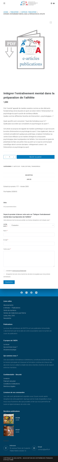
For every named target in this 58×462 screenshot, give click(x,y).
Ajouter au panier (36, 157)
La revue (6, 344)
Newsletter (7, 318)
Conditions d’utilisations (11, 384)
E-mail (5, 240)
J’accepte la (16, 270)
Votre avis (7, 249)
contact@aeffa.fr (44, 449)
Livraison (6, 378)
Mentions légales (9, 386)
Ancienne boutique (9, 350)
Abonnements (8, 305)
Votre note (5, 225)
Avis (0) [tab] (29, 179)
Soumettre (9, 282)
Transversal (35, 166)
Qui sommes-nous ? (10, 347)
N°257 (18, 430)
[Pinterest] (31, 293)
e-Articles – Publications (11, 308)
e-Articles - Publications (21, 166)
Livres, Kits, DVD (9, 316)
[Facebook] (22, 293)
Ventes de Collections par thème (14, 313)
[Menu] (4, 3)
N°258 (18, 418)
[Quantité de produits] (9, 157)
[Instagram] (26, 293)
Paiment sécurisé (9, 381)
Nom (5, 231)
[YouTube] (36, 293)
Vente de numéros (9, 310)
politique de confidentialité (19, 270)
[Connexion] (51, 3)
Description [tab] (29, 175)
